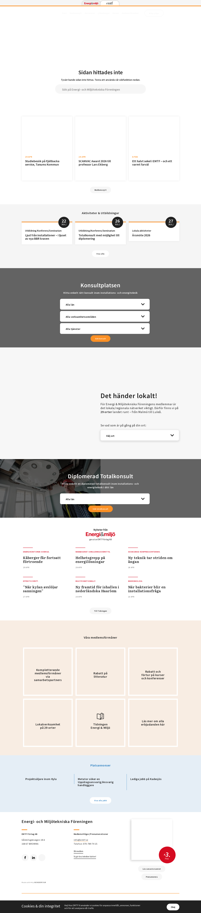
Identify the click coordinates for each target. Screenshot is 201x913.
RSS (40, 856)
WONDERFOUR (40, 882)
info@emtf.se (81, 839)
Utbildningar (104, 13)
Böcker (116, 13)
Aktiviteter (90, 13)
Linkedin (32, 856)
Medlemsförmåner (130, 13)
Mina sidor (154, 13)
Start (64, 13)
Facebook (24, 856)
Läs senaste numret (152, 869)
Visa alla (100, 254)
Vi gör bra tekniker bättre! (85, 856)
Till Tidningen (100, 611)
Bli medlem (78, 851)
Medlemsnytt (76, 13)
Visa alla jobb (100, 800)
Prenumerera (152, 877)
